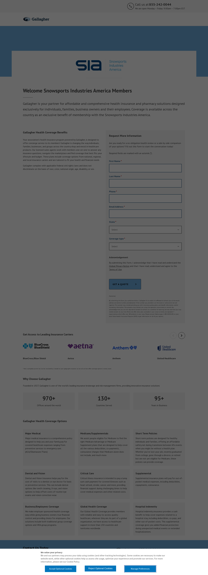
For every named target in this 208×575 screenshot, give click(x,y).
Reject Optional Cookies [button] (100, 568)
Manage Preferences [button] (140, 568)
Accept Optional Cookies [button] (60, 568)
